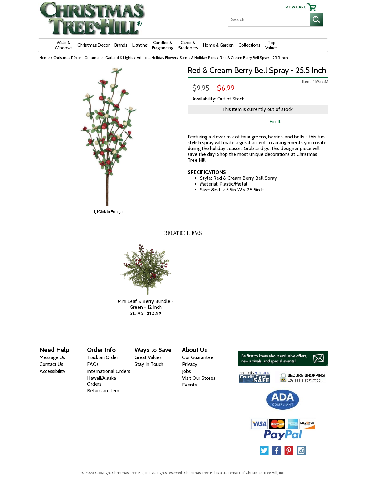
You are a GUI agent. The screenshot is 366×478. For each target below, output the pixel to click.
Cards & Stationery (188, 45)
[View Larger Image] (108, 136)
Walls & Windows (64, 45)
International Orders (108, 371)
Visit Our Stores (198, 378)
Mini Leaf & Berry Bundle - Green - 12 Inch (146, 304)
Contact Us (51, 364)
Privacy (189, 364)
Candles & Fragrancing (162, 45)
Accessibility (52, 371)
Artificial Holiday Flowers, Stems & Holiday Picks (176, 57)
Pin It (275, 121)
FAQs (93, 364)
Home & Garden (218, 45)
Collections (249, 45)
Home (45, 57)
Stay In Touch (149, 364)
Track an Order (102, 357)
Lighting (139, 45)
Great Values (148, 357)
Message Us (52, 357)
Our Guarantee (198, 357)
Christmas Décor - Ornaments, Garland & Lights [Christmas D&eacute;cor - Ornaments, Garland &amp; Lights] (93, 57)
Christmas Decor (93, 45)
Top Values (271, 45)
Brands (120, 45)
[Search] (269, 20)
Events (189, 385)
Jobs (186, 371)
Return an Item (103, 391)
